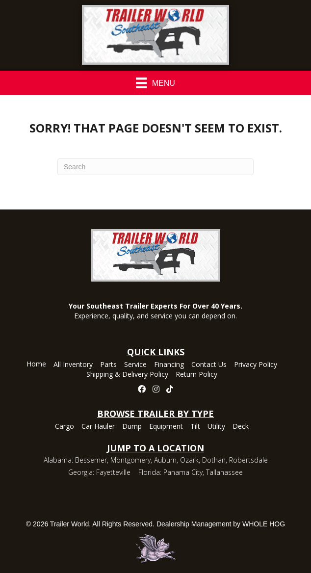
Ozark (189, 460)
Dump (132, 427)
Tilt (195, 427)
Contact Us (209, 365)
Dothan (214, 460)
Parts (108, 365)
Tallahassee (224, 472)
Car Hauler (98, 427)
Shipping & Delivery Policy (127, 375)
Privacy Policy (255, 365)
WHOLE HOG (263, 524)
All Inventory (73, 365)
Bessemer (91, 460)
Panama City (183, 472)
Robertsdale (248, 460)
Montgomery (130, 460)
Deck (241, 427)
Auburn (165, 460)
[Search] (155, 166)
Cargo (64, 427)
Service (135, 365)
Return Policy (196, 375)
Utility (216, 427)
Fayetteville (113, 472)
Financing (169, 365)
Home (36, 364)
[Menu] (155, 83)
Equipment (166, 427)
